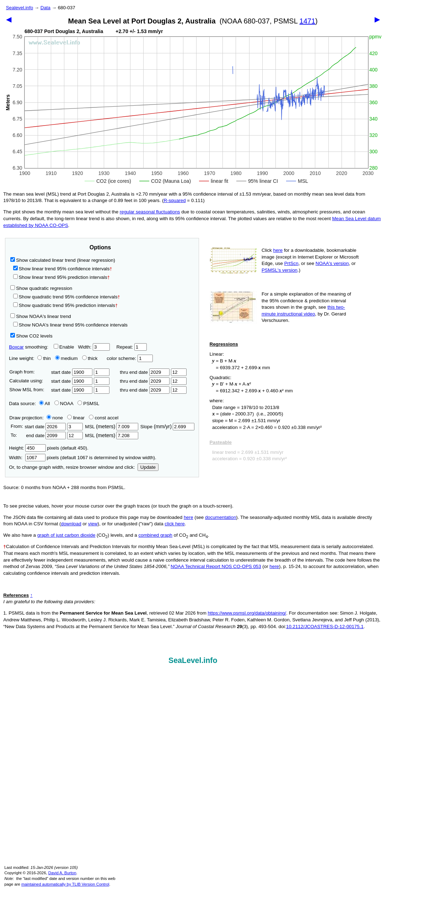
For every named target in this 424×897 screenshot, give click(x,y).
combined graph (155, 535)
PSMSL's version (279, 270)
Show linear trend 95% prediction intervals (61, 277)
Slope (167, 426)
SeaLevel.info (193, 660)
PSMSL (88, 403)
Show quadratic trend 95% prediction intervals (65, 305)
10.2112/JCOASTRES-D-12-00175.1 (325, 626)
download (71, 523)
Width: (93, 347)
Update (148, 467)
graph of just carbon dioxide (66, 535)
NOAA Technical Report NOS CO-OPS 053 (216, 566)
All (44, 403)
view (93, 523)
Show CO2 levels (31, 336)
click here (174, 523)
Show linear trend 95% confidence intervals (61, 268)
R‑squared (174, 200)
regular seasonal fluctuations (150, 211)
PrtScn (291, 263)
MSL (111, 426)
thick (90, 358)
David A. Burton (62, 873)
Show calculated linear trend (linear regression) (62, 260)
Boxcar (16, 347)
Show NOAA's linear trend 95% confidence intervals (70, 325)
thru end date (145, 372)
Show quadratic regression (41, 288)
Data (45, 7)
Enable (64, 347)
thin (42, 358)
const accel (103, 417)
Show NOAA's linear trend (40, 316)
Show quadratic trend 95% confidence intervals (66, 296)
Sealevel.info (19, 7)
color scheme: (129, 358)
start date (72, 372)
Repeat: (131, 347)
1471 (308, 21)
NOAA (63, 403)
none (53, 417)
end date (45, 435)
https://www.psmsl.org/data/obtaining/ (247, 613)
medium (66, 358)
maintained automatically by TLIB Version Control (65, 884)
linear (76, 417)
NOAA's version (332, 263)
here (278, 250)
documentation (220, 517)
